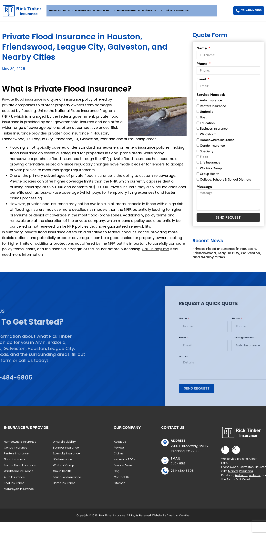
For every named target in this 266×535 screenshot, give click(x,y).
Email (202, 81)
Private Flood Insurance (20, 468)
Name (202, 50)
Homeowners (85, 10)
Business (148, 10)
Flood (204, 158)
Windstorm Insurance (18, 474)
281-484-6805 (182, 473)
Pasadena (246, 473)
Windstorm (208, 136)
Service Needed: (211, 96)
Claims (168, 10)
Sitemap (119, 486)
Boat (203, 119)
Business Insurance (214, 130)
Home (52, 10)
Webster (254, 478)
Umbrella (206, 113)
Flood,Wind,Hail (128, 10)
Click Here (178, 466)
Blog (116, 474)
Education (207, 125)
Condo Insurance (212, 147)
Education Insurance (67, 480)
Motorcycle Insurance (19, 491)
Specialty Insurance (66, 456)
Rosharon (241, 478)
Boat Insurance (14, 486)
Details (244, 358)
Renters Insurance (213, 108)
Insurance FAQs (124, 462)
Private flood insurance (22, 100)
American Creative (178, 518)
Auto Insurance (211, 102)
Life (160, 10)
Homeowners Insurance (217, 141)
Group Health (209, 175)
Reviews (119, 450)
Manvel (233, 473)
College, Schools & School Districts (225, 181)
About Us (65, 10)
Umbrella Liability (64, 444)
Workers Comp (211, 170)
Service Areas (123, 468)
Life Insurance (210, 164)
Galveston (247, 469)
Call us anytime (155, 250)
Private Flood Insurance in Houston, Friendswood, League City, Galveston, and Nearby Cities (226, 255)
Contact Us (181, 10)
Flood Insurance (15, 462)
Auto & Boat (105, 10)
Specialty (206, 153)
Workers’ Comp (63, 468)
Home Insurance (64, 486)
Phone (202, 65)
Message (204, 188)
